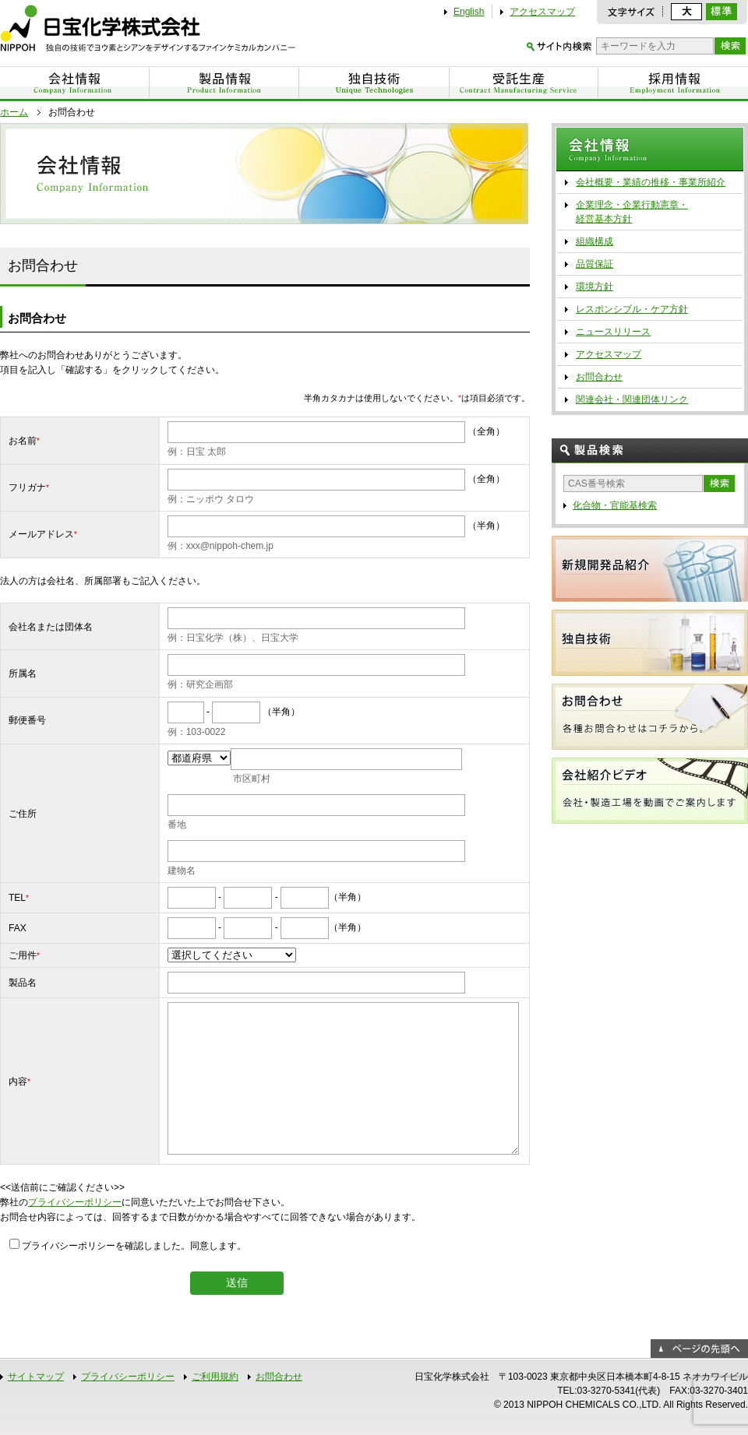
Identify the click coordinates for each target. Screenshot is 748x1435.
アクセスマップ (542, 11)
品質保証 (594, 264)
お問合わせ (599, 376)
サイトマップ (36, 1376)
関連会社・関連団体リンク (632, 399)
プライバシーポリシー (75, 1202)
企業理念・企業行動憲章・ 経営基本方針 (632, 211)
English (468, 11)
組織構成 (594, 241)
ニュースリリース (613, 331)
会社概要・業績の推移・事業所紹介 (650, 182)
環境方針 (594, 286)
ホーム (14, 112)
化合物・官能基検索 (615, 505)
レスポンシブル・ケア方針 (632, 309)
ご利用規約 (215, 1376)
